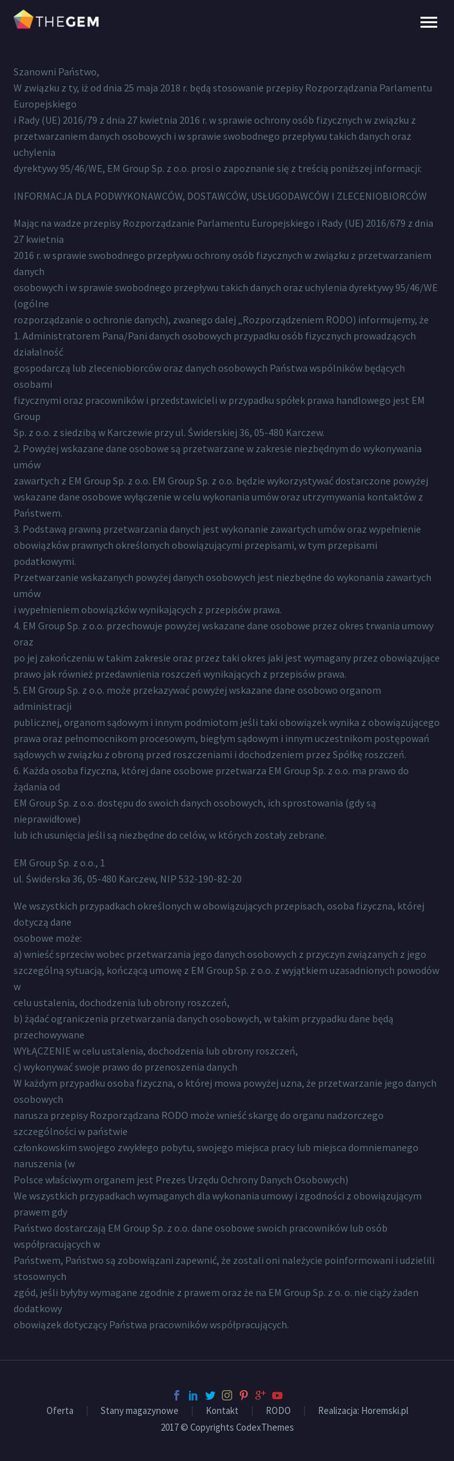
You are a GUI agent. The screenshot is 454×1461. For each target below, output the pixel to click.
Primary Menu (428, 22)
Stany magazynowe (140, 1411)
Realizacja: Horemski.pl (363, 1411)
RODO (278, 1411)
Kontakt (222, 1411)
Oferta (60, 1411)
